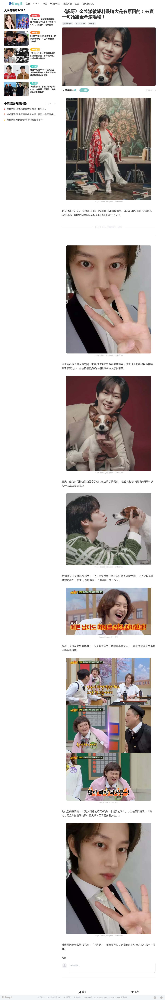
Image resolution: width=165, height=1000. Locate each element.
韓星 (45, 3)
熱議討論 (67, 3)
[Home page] (15, 4)
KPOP (36, 3)
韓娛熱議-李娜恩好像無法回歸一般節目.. (26, 109)
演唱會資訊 (88, 3)
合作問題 (67, 997)
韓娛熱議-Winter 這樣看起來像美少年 (25, 120)
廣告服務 (77, 997)
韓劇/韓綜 (55, 3)
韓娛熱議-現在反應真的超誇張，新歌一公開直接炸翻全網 (31, 114)
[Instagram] (161, 997)
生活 (77, 3)
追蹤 (84, 90)
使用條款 (41, 997)
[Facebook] (155, 997)
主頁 (28, 3)
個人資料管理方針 (54, 997)
